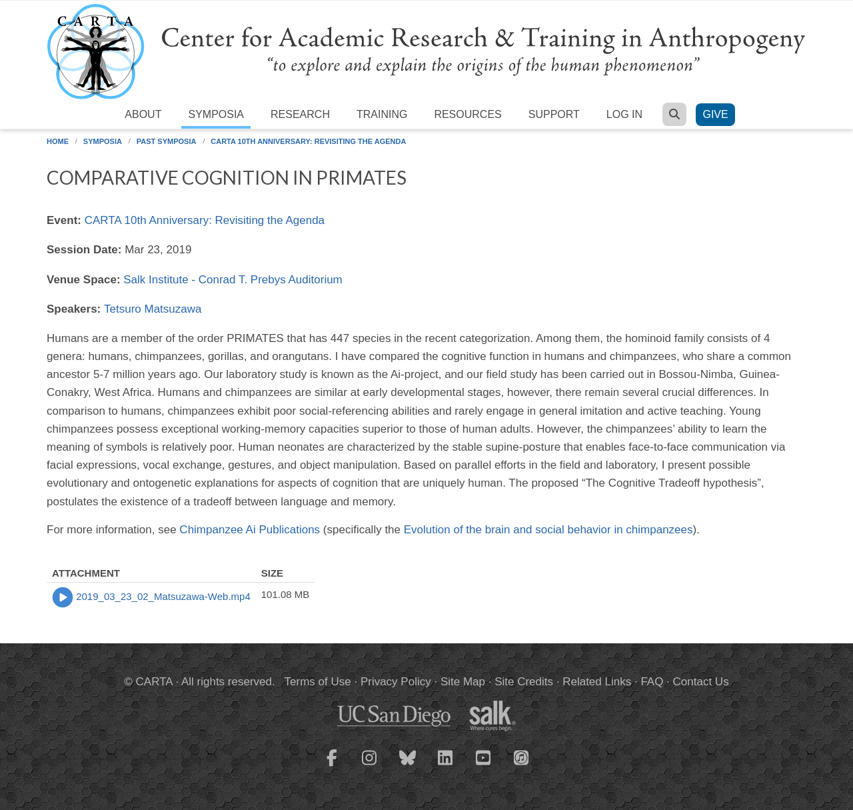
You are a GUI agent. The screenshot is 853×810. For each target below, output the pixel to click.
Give (715, 114)
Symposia (216, 114)
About (143, 114)
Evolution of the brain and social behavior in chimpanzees (548, 529)
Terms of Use (318, 681)
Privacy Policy (396, 681)
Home (58, 141)
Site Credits (523, 681)
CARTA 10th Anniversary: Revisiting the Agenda (308, 141)
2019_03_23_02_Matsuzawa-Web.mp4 (163, 596)
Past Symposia (167, 141)
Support (554, 114)
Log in (624, 114)
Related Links (596, 681)
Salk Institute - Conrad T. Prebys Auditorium (233, 279)
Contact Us (701, 681)
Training (382, 114)
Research (300, 114)
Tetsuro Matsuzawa (152, 309)
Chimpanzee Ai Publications (249, 529)
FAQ (651, 681)
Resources (467, 114)
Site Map (462, 681)
